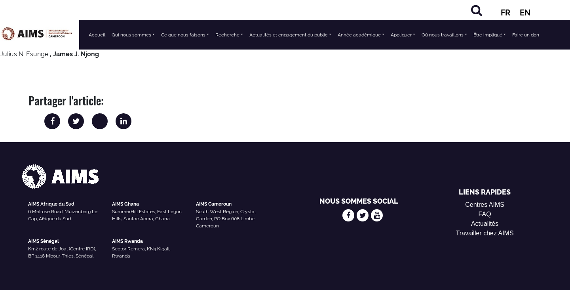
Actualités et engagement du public (288, 35)
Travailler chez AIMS (485, 233)
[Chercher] (476, 10)
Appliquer (401, 35)
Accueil (97, 35)
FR (505, 12)
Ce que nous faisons (183, 35)
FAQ (485, 214)
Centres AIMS (484, 204)
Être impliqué (487, 35)
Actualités (484, 223)
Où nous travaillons (443, 35)
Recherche (227, 35)
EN (525, 12)
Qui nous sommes (131, 35)
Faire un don (525, 35)
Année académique (359, 35)
